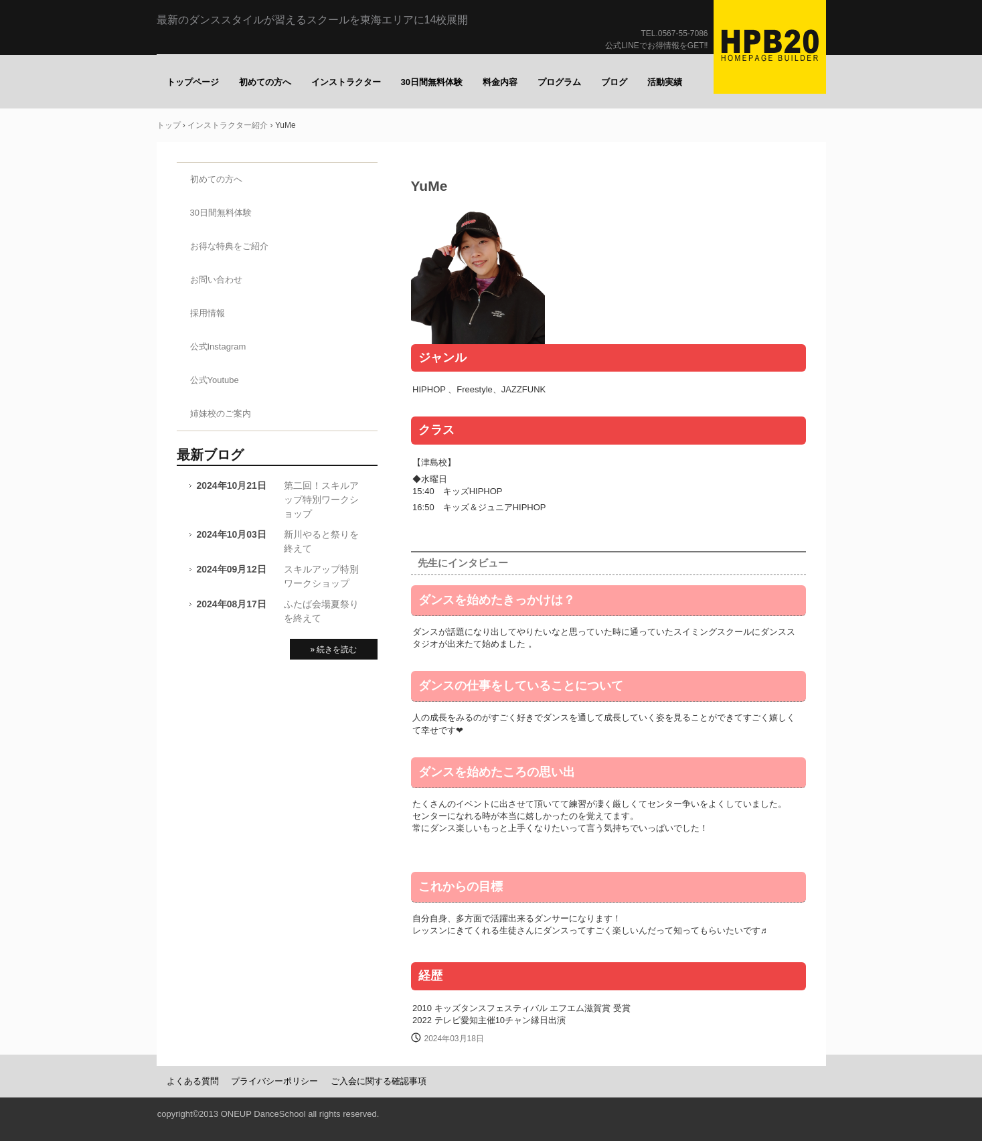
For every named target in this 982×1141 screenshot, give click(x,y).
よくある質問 (193, 1081)
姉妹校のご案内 (220, 413)
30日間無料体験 (432, 82)
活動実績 (664, 82)
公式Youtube (214, 380)
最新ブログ (210, 454)
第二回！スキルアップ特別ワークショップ (321, 499)
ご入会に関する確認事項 (378, 1081)
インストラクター (346, 82)
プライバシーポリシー (274, 1081)
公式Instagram (218, 346)
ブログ (614, 82)
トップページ (193, 82)
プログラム (559, 82)
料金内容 (500, 82)
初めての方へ (265, 82)
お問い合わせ (216, 280)
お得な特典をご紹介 (229, 246)
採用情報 (207, 313)
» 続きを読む (333, 649)
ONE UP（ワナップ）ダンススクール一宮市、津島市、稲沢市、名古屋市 (770, 47)
